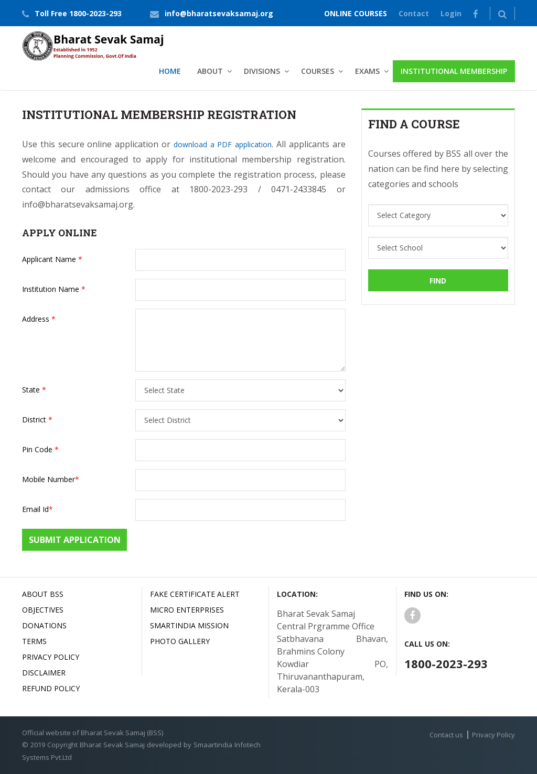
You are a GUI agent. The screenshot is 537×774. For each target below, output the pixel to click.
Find (437, 281)
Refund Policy (51, 688)
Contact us (446, 735)
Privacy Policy (50, 657)
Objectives (42, 610)
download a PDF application (223, 144)
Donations (44, 625)
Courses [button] (317, 71)
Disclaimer (44, 673)
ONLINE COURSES (355, 13)
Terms (34, 641)
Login (451, 13)
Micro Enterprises (187, 610)
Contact (414, 13)
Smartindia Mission (189, 625)
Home (170, 71)
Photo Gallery (180, 641)
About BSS (42, 594)
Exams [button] (367, 71)
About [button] (210, 71)
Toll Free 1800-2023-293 (78, 13)
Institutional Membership (454, 71)
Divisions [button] (262, 71)
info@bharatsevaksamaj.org (219, 13)
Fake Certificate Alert (195, 594)
